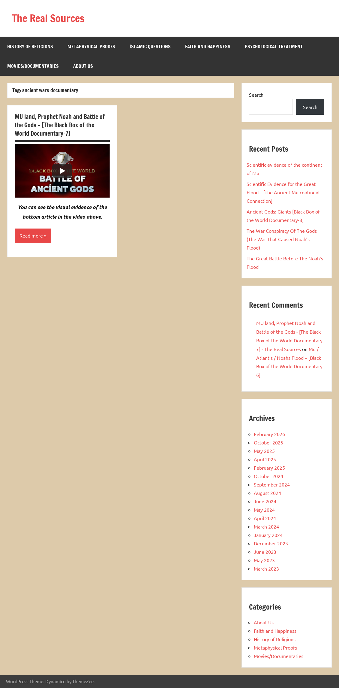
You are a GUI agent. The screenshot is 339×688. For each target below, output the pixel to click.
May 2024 (264, 510)
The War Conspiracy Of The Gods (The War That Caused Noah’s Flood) (282, 239)
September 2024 (272, 484)
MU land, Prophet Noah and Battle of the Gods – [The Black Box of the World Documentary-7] (60, 125)
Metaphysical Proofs (91, 46)
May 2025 (264, 451)
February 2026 (269, 434)
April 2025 (265, 459)
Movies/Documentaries (33, 66)
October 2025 (268, 442)
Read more (31, 236)
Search (256, 95)
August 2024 (267, 493)
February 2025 (269, 468)
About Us (83, 66)
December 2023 (271, 543)
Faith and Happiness (207, 46)
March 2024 (266, 526)
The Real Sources (50, 18)
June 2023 (265, 552)
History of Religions (30, 46)
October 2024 (268, 476)
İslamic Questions (150, 46)
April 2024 (265, 518)
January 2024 (268, 535)
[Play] (62, 171)
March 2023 (266, 568)
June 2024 (265, 501)
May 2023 (264, 560)
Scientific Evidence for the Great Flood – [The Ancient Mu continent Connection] (283, 192)
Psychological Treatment (274, 46)
